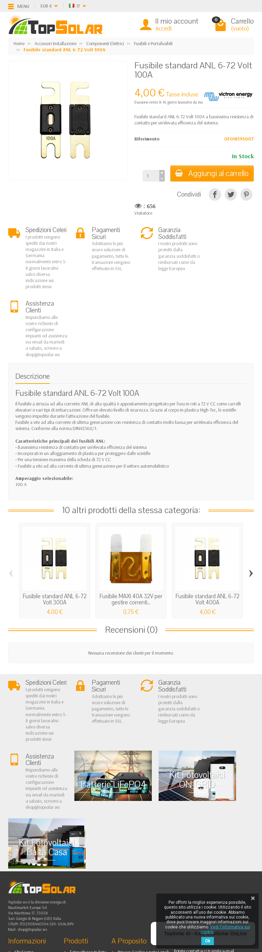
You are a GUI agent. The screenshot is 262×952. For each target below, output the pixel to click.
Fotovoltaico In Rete (88, 833)
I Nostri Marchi (131, 867)
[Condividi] (215, 194)
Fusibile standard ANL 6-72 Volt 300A (55, 538)
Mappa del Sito (132, 859)
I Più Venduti (129, 842)
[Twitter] (41, 904)
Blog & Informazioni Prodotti (144, 876)
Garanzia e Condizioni (35, 842)
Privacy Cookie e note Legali (143, 833)
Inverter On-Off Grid (89, 859)
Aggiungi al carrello (211, 173)
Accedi (163, 28)
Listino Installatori (30, 867)
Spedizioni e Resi (29, 850)
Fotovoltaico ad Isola (89, 842)
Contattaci (127, 850)
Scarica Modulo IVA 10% (37, 876)
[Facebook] (25, 904)
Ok (207, 941)
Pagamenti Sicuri (30, 859)
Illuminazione (82, 867)
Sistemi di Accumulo (89, 850)
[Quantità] (150, 176)
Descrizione (32, 315)
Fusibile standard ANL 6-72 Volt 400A (207, 538)
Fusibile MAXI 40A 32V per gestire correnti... (131, 538)
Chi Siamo (23, 833)
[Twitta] (231, 194)
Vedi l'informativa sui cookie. (225, 929)
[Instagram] (57, 919)
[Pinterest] (246, 194)
